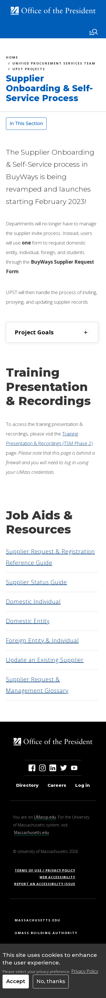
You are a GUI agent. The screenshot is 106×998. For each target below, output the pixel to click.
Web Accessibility (57, 877)
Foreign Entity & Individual (42, 640)
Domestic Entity (27, 621)
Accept (15, 981)
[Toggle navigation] (93, 31)
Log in (82, 785)
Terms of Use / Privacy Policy (46, 870)
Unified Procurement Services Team (54, 64)
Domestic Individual (33, 601)
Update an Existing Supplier (45, 660)
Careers (56, 785)
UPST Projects (28, 70)
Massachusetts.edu (31, 832)
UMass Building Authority (46, 933)
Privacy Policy (84, 971)
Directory (27, 785)
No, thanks (50, 981)
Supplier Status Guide (36, 582)
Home (12, 58)
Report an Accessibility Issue (46, 884)
